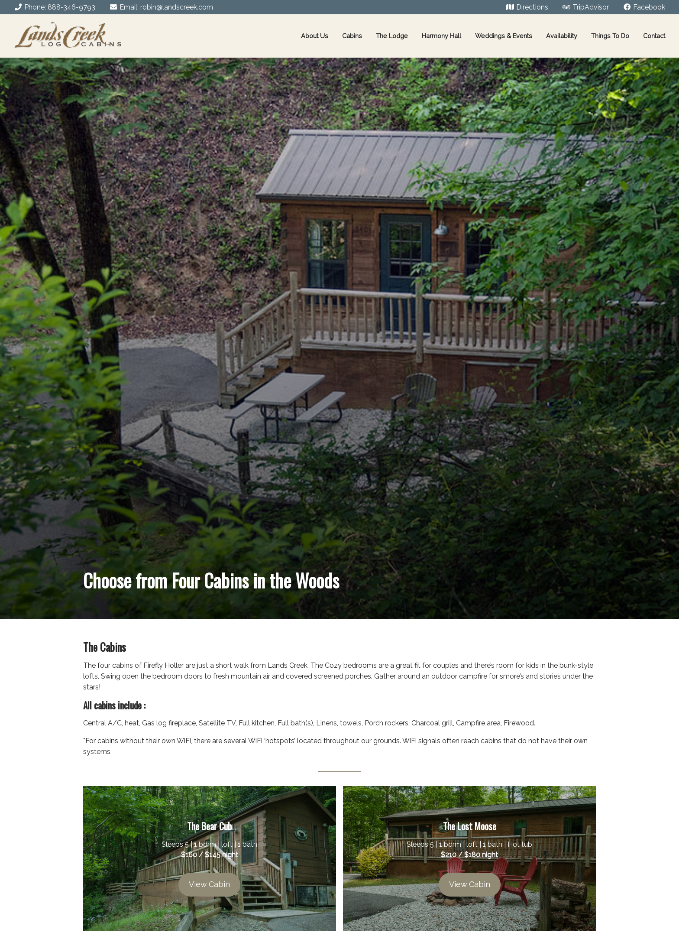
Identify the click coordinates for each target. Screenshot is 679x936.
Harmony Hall (441, 35)
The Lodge (392, 35)
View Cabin (209, 884)
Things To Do (610, 35)
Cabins (352, 35)
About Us (314, 35)
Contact (654, 35)
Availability (561, 35)
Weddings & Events (503, 35)
